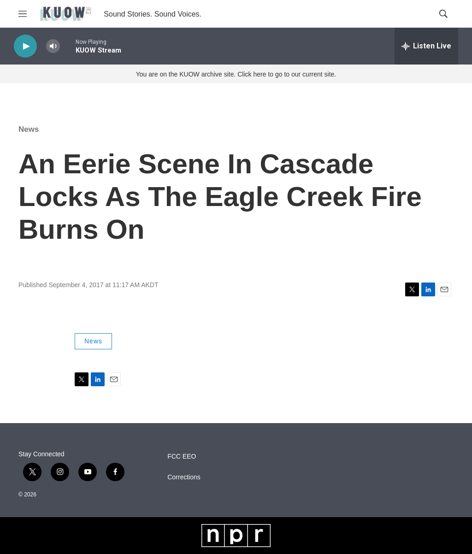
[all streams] (426, 46)
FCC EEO (181, 456)
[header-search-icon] (443, 14)
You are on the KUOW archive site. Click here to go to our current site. (236, 74)
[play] (25, 46)
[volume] (53, 46)
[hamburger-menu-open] (22, 14)
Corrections (184, 477)
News (28, 129)
